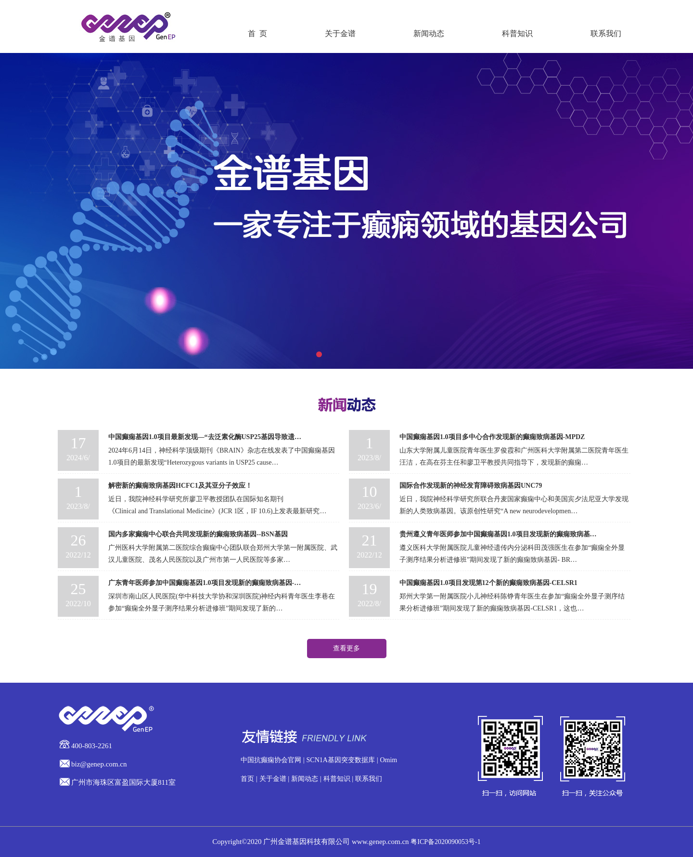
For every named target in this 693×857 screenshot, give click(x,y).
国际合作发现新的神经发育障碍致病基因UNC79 (470, 485)
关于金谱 (340, 33)
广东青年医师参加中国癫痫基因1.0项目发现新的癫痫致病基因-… (204, 582)
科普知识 (517, 33)
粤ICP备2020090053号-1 (445, 841)
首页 (247, 778)
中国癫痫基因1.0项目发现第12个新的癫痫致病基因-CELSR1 (488, 582)
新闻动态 (428, 33)
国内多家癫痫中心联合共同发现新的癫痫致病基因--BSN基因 (198, 534)
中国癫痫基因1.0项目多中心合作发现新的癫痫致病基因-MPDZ (492, 437)
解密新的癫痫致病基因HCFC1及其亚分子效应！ (180, 485)
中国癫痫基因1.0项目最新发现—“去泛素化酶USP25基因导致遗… (204, 437)
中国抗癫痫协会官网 (271, 760)
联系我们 (605, 33)
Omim (388, 760)
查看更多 (346, 648)
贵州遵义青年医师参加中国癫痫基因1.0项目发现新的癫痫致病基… (498, 534)
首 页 (257, 33)
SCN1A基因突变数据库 (341, 760)
